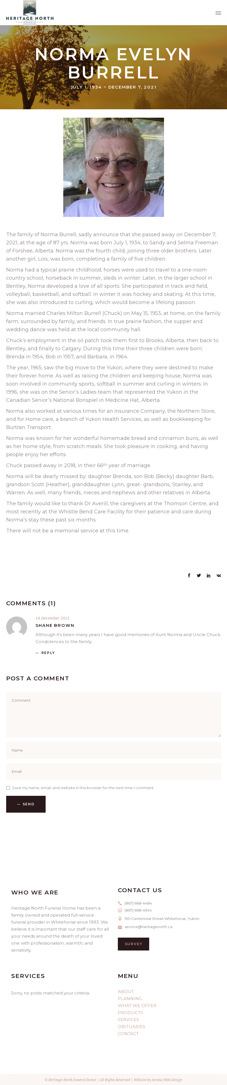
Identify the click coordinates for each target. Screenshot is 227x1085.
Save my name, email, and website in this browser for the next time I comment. (83, 787)
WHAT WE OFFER (137, 1005)
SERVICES (128, 1019)
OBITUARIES (131, 1026)
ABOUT (126, 991)
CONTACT (128, 1033)
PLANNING (130, 998)
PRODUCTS (130, 1012)
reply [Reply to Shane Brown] (48, 653)
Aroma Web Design (167, 1079)
